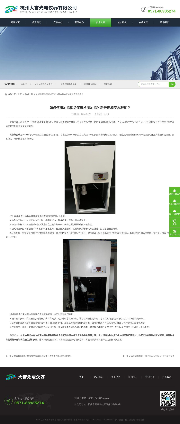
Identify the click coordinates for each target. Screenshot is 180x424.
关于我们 (36, 22)
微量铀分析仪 (90, 84)
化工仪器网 (130, 420)
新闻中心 (79, 22)
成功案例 (122, 22)
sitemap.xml (108, 420)
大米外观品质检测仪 (43, 84)
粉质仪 (24, 84)
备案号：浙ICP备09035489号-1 (87, 420)
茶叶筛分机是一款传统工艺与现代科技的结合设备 (152, 356)
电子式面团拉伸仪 (68, 84)
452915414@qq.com (99, 398)
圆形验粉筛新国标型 (113, 84)
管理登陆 (140, 420)
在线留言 (143, 22)
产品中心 (57, 22)
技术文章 (100, 22)
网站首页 (15, 22)
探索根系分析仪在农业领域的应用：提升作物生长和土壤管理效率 (42, 356)
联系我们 (164, 22)
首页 (20, 94)
